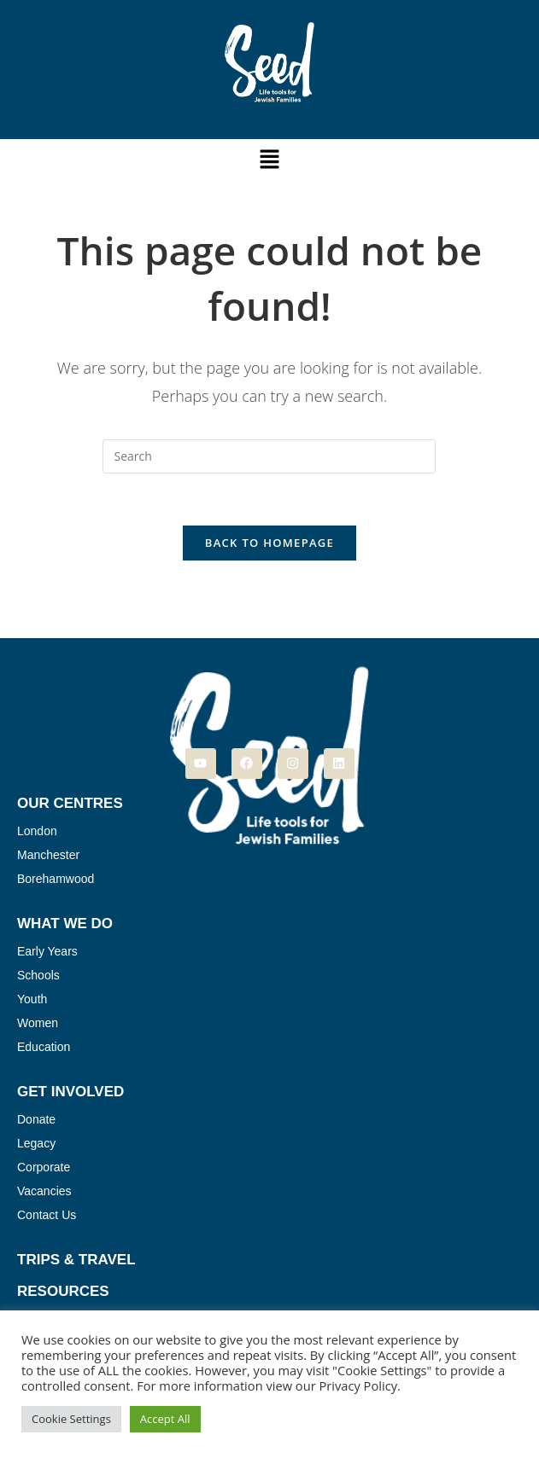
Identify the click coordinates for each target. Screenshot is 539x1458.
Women (37, 1023)
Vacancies (44, 1191)
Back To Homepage (269, 542)
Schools (38, 975)
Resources (63, 1291)
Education (43, 1047)
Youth (32, 999)
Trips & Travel (76, 1260)
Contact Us (46, 1215)
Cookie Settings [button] (71, 1418)
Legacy (36, 1143)
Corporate (43, 1167)
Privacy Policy (358, 1385)
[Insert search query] (269, 456)
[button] (269, 159)
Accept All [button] (165, 1418)
